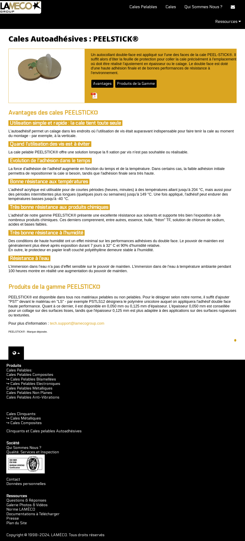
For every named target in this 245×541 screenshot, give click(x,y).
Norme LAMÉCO (20, 509)
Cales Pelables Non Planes (29, 393)
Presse (12, 518)
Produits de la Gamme (136, 83)
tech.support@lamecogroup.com (77, 323)
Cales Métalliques (25, 418)
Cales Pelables (143, 6)
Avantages (102, 83)
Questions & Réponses (26, 500)
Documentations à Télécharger (33, 514)
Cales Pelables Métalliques (29, 388)
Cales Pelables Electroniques (35, 384)
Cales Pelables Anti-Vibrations (32, 397)
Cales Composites (26, 423)
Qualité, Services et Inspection (32, 452)
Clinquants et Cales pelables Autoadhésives (44, 431)
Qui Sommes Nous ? (203, 6)
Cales (170, 6)
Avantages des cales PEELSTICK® (53, 113)
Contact (13, 479)
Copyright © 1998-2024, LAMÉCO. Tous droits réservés (55, 535)
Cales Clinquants (20, 414)
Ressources (228, 21)
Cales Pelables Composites (29, 374)
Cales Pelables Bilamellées (33, 379)
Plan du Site (16, 523)
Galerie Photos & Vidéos (27, 505)
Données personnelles (26, 484)
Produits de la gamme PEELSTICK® (54, 287)
